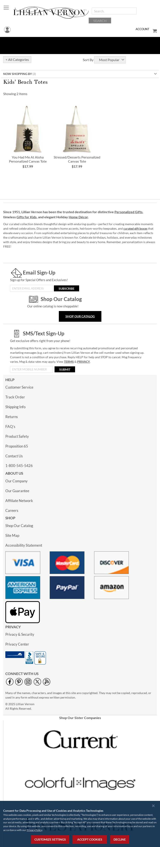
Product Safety (17, 436)
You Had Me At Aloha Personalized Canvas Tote (28, 159)
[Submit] (65, 369)
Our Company (16, 481)
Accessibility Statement (23, 545)
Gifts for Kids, (26, 217)
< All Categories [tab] (17, 59)
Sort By (88, 60)
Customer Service (19, 387)
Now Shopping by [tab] (17, 74)
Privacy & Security (19, 634)
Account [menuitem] (142, 29)
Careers (11, 510)
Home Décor (78, 217)
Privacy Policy (34, 830)
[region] (80, 824)
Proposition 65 (16, 446)
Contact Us (14, 456)
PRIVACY (83, 361)
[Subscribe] (66, 288)
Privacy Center (17, 644)
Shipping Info (15, 407)
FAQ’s (10, 426)
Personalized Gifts (128, 212)
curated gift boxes (135, 228)
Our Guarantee (17, 491)
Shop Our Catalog (80, 316)
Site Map (12, 535)
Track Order (15, 397)
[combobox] (114, 10)
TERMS (69, 361)
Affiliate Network (19, 500)
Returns (11, 416)
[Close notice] (153, 805)
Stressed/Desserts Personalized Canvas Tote (77, 159)
